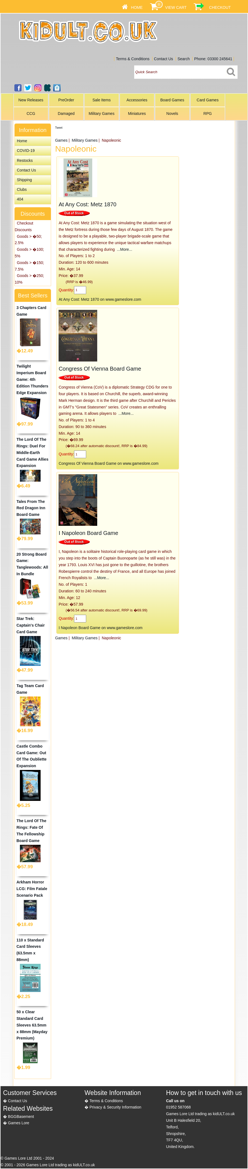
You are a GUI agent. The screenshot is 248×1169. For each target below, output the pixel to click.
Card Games (207, 100)
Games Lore (18, 1123)
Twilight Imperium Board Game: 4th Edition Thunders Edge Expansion (32, 379)
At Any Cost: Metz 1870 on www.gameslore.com (100, 299)
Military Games (101, 113)
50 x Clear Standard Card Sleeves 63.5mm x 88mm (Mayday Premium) (32, 1025)
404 (20, 199)
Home (137, 7)
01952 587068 (178, 1107)
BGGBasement (21, 1116)
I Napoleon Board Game (88, 533)
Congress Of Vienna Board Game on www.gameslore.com (109, 463)
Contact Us (163, 59)
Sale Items (102, 100)
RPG (208, 113)
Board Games (172, 100)
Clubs (22, 189)
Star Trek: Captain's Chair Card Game (31, 625)
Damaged (66, 113)
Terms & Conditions (132, 59)
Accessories (136, 100)
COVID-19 (26, 150)
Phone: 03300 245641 (213, 59)
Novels (172, 113)
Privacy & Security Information (115, 1107)
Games (61, 140)
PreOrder (66, 100)
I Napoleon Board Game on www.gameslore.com (100, 628)
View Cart (175, 7)
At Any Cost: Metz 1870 (87, 204)
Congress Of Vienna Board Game (100, 369)
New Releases (31, 100)
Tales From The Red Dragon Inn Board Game (31, 508)
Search (184, 59)
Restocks (25, 160)
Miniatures (137, 113)
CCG (31, 113)
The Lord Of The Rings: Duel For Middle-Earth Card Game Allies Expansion (32, 452)
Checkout (220, 7)
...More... (124, 249)
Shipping (24, 180)
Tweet (58, 127)
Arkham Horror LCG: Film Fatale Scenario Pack (32, 889)
